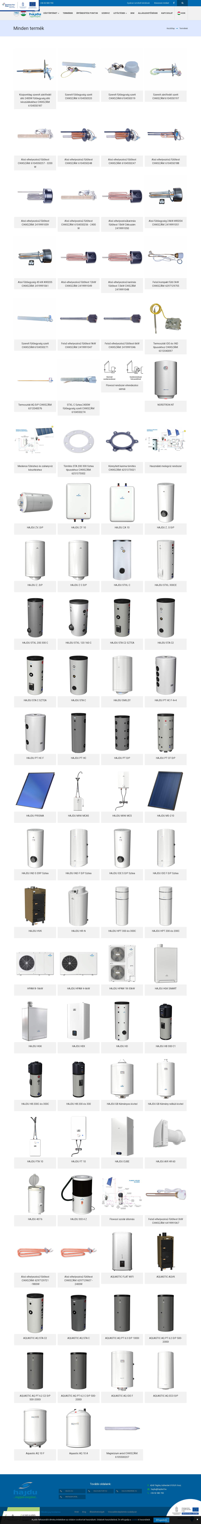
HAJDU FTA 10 (35, 1161)
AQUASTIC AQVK (166, 1276)
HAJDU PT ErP (122, 758)
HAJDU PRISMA (35, 815)
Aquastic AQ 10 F (35, 1453)
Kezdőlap (171, 28)
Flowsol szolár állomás (122, 1219)
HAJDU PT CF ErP (165, 758)
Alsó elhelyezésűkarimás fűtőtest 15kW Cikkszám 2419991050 (122, 224)
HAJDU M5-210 (165, 815)
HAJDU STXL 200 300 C (35, 642)
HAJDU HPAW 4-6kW (78, 988)
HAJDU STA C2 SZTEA (122, 642)
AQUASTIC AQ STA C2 (35, 1338)
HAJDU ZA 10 (122, 527)
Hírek (76, 1512)
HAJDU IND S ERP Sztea (35, 873)
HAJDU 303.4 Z (78, 1219)
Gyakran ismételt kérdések (138, 3)
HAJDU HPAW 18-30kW (122, 988)
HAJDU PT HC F (35, 758)
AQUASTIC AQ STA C (78, 1338)
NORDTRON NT (165, 404)
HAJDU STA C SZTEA (35, 700)
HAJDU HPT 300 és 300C (122, 931)
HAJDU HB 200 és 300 (78, 1103)
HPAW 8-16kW (35, 988)
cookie (134, 1519)
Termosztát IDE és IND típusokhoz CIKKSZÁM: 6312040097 (165, 347)
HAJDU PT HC (78, 758)
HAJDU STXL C (122, 585)
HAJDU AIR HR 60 (165, 1161)
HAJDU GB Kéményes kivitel (122, 1103)
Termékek (183, 28)
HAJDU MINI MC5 (122, 815)
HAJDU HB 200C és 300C (35, 1103)
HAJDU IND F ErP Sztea (78, 873)
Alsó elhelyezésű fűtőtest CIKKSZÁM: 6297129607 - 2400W (78, 1280)
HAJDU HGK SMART (166, 988)
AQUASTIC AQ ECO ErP (165, 1395)
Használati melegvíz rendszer (166, 466)
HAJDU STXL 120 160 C (78, 642)
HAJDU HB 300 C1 (166, 1046)
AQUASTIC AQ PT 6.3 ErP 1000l (122, 1338)
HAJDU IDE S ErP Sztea (122, 873)
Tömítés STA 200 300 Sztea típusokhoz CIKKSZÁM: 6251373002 (79, 470)
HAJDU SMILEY (122, 700)
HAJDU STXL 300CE (166, 585)
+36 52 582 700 (46, 3)
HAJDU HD (122, 1046)
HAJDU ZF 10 (78, 527)
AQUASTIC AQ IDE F (122, 1395)
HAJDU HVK (35, 931)
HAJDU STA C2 (166, 642)
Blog (84, 1512)
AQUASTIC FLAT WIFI (122, 1276)
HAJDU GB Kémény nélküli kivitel (165, 1103)
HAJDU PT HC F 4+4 (166, 700)
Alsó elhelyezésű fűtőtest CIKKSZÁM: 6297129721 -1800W (35, 1280)
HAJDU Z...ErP (35, 585)
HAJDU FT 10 (78, 1161)
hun (181, 13)
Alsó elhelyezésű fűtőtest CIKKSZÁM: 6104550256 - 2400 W (78, 224)
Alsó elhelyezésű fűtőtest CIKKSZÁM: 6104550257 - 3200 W (35, 163)
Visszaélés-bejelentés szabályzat (122, 1512)
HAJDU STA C (78, 700)
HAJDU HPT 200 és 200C (165, 931)
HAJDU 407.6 (35, 1219)
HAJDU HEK (78, 1046)
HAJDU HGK (35, 1046)
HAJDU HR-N (78, 931)
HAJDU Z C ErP (78, 585)
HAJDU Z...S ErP (165, 527)
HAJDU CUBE (122, 1161)
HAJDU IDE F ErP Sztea (165, 873)
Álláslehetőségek (97, 1512)
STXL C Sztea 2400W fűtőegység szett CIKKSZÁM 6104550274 (78, 408)
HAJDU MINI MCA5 (78, 815)
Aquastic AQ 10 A (78, 1453)
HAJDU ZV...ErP (35, 527)
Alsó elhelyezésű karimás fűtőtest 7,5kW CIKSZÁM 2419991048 (122, 286)
